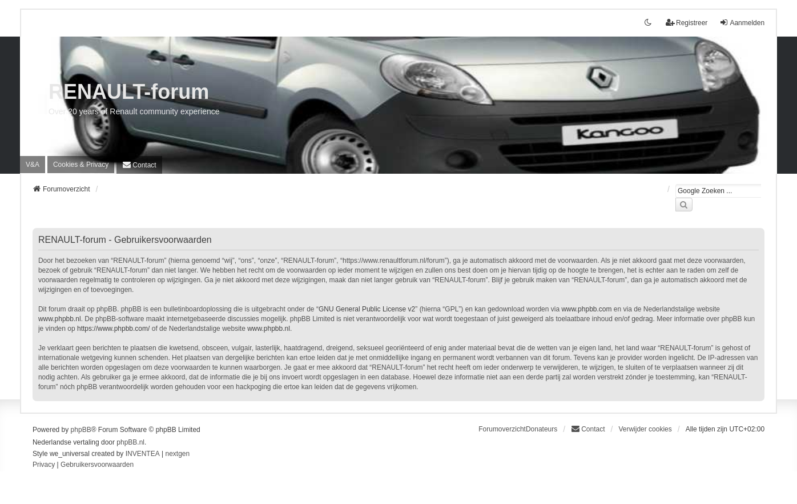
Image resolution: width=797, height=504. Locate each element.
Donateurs (541, 429)
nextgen (177, 454)
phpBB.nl (130, 442)
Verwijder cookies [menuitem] (644, 429)
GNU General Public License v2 (367, 309)
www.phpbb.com (586, 309)
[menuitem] (80, 164)
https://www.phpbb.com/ (113, 329)
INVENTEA (143, 454)
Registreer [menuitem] (686, 22)
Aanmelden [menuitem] (741, 22)
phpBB (81, 430)
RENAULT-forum (129, 91)
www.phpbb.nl (59, 319)
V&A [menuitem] (32, 165)
